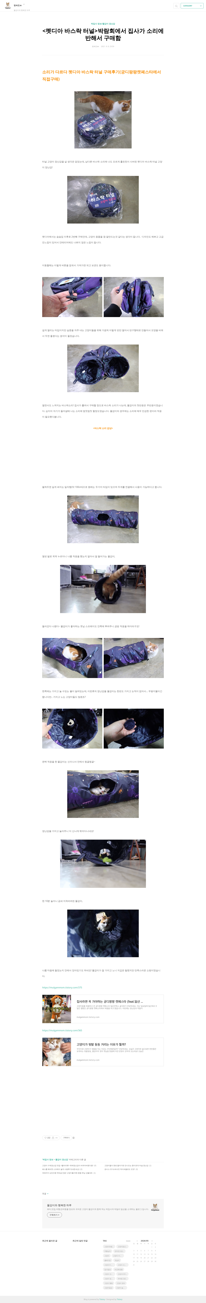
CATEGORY (192, 6)
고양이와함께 (109, 1247)
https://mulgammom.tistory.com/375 (62, 987)
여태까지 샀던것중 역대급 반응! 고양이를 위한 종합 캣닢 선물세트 (67, 1173)
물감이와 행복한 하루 (59, 1205)
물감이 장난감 (61, 1159)
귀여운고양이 (122, 1279)
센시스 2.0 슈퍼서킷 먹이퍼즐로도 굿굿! (119, 1169)
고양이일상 (108, 1288)
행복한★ (19, 5)
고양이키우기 (122, 1274)
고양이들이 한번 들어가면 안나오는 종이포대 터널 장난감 (126, 1165)
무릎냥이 (107, 1251)
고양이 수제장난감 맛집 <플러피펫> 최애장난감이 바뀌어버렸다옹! (67, 1165)
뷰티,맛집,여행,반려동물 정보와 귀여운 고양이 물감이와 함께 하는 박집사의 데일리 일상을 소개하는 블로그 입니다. (98, 1209)
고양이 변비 (121, 1283)
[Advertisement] (103, 1103)
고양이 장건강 (109, 1279)
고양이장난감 (122, 1247)
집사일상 (107, 1269)
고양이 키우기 (118, 1256)
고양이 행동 (108, 1283)
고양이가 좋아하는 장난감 (109, 1265)
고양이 (106, 1256)
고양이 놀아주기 (121, 1288)
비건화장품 (119, 1269)
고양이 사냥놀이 (123, 1265)
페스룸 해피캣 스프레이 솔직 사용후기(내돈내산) (60, 1169)
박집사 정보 (48, 1159)
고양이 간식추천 (109, 1274)
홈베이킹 (107, 1260)
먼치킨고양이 (119, 1251)
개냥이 (117, 1260)
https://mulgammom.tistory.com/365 (62, 1030)
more (128, 1241)
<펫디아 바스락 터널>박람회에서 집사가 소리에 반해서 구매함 (103, 34)
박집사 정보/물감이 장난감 (103, 23)
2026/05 (144, 1240)
